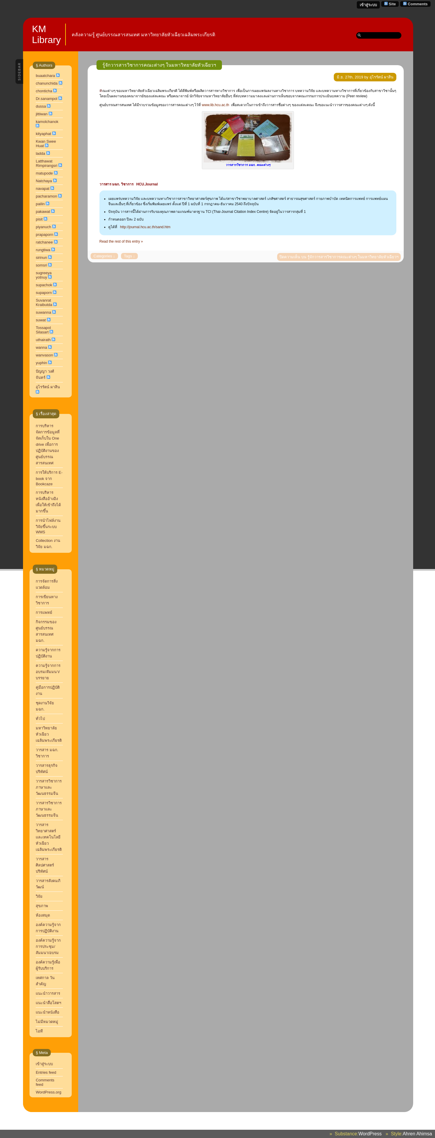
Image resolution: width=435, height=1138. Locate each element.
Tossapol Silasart (43, 329)
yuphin (41, 363)
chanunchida (47, 83)
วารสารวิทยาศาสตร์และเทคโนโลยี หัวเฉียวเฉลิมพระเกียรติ (49, 837)
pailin (40, 204)
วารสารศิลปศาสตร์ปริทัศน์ (45, 865)
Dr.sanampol (46, 98)
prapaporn (44, 234)
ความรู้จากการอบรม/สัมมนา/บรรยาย (48, 671)
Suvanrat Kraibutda (44, 302)
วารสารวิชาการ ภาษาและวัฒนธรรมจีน (49, 787)
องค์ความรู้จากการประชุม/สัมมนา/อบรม (48, 946)
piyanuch (43, 227)
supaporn (44, 292)
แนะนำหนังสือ (47, 1012)
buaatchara (45, 75)
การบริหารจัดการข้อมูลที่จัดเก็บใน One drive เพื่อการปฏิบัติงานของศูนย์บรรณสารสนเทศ (48, 444)
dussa (41, 106)
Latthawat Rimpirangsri (46, 163)
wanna (41, 347)
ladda (40, 153)
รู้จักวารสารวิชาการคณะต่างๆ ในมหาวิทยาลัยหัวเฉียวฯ (159, 65)
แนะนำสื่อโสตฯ (48, 1003)
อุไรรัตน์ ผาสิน (48, 387)
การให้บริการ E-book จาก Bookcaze (49, 478)
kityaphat (43, 133)
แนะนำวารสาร (48, 993)
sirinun (41, 257)
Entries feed (46, 1072)
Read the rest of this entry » (121, 241)
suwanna (43, 312)
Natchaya (44, 181)
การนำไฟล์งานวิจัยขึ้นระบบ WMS (48, 526)
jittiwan (42, 114)
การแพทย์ (44, 612)
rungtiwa (43, 250)
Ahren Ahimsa (417, 1133)
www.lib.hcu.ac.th (215, 105)
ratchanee (44, 242)
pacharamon (46, 196)
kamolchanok (47, 121)
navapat (42, 188)
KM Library (46, 34)
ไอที (39, 1031)
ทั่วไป (40, 718)
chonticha (44, 91)
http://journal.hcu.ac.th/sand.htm (145, 227)
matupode (44, 173)
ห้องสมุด (43, 915)
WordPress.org (48, 1092)
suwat (41, 320)
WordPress (370, 1133)
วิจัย (39, 896)
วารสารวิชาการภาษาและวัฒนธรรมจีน (49, 809)
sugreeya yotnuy (43, 275)
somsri (41, 265)
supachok (44, 285)
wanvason (44, 355)
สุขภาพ (42, 906)
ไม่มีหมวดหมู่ (47, 1021)
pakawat (43, 211)
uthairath (43, 340)
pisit (39, 219)
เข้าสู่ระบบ (368, 5)
